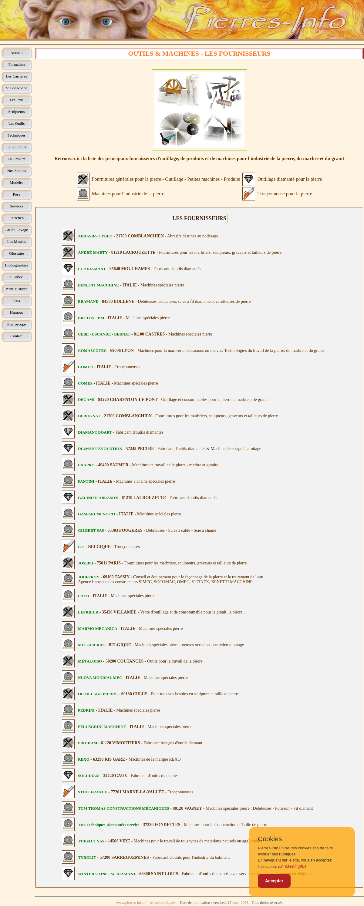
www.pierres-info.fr (131, 903)
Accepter (274, 880)
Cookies (270, 839)
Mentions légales (163, 903)
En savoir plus (292, 866)
